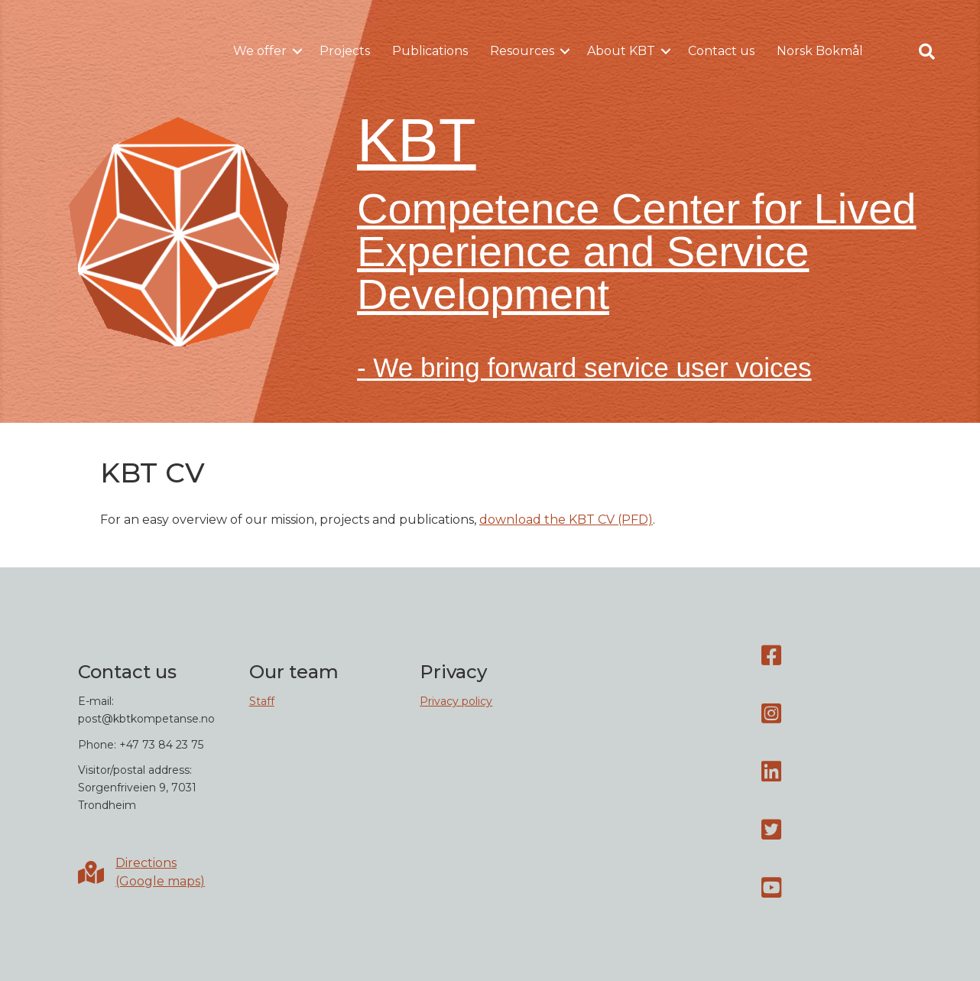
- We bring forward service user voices (584, 367)
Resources (522, 51)
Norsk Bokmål (820, 51)
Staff (261, 701)
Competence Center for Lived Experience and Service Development (637, 251)
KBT (416, 140)
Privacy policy (456, 701)
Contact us (721, 51)
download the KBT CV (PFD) (566, 519)
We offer (260, 51)
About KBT (621, 51)
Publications (430, 51)
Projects (345, 51)
